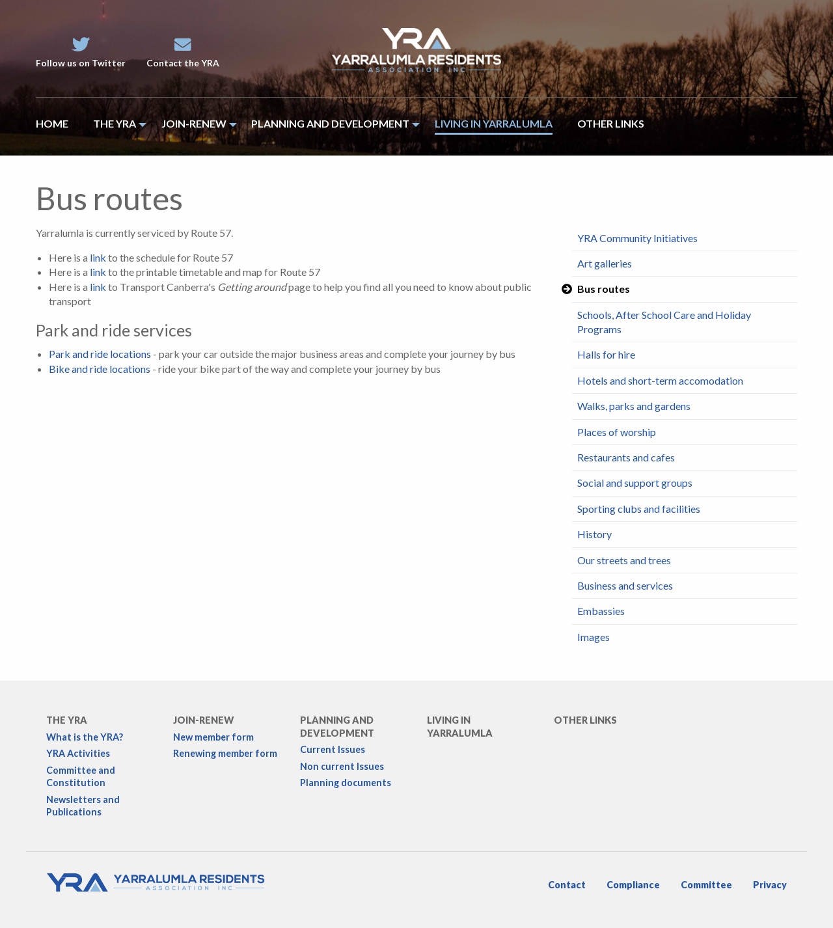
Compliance (633, 884)
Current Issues (332, 749)
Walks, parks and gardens (633, 406)
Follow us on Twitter (81, 52)
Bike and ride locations (99, 368)
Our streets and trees (624, 560)
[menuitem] (58, 126)
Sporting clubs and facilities (638, 508)
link (98, 257)
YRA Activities (78, 753)
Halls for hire (606, 354)
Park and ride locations (100, 354)
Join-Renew (203, 720)
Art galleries (604, 263)
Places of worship (616, 432)
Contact (567, 884)
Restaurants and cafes (626, 457)
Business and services (625, 585)
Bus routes (603, 288)
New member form (213, 737)
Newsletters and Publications (83, 805)
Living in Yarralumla (460, 726)
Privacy (770, 884)
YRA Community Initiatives (637, 238)
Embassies (601, 611)
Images (593, 637)
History (594, 534)
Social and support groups (634, 482)
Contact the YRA (182, 52)
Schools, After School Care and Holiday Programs (664, 321)
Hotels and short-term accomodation (660, 380)
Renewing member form (225, 753)
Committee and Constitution (80, 776)
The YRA (66, 720)
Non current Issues (342, 766)
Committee (706, 884)
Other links (585, 720)
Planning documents (345, 782)
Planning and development (337, 726)
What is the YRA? (84, 737)
